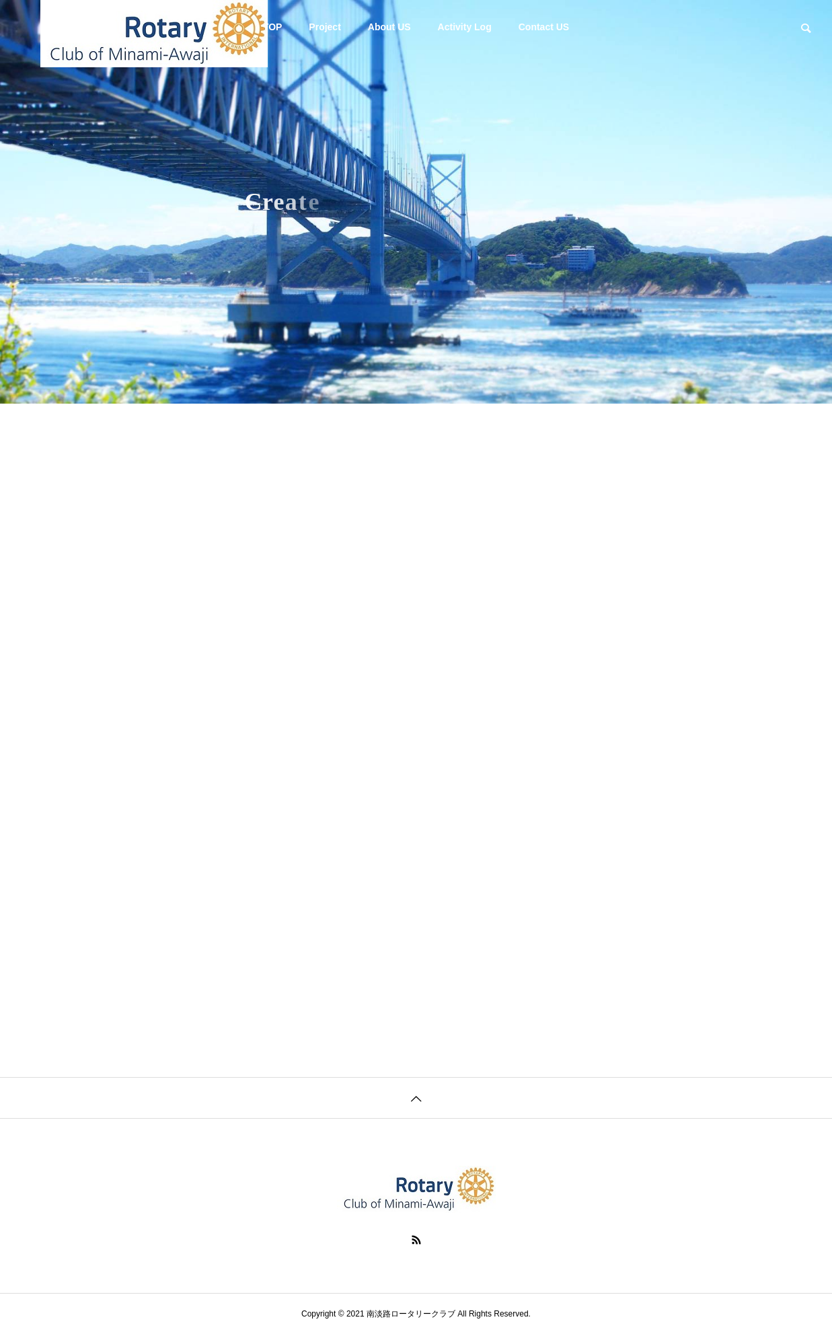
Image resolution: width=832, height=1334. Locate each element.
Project (324, 27)
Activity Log (465, 27)
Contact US (544, 27)
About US (389, 27)
